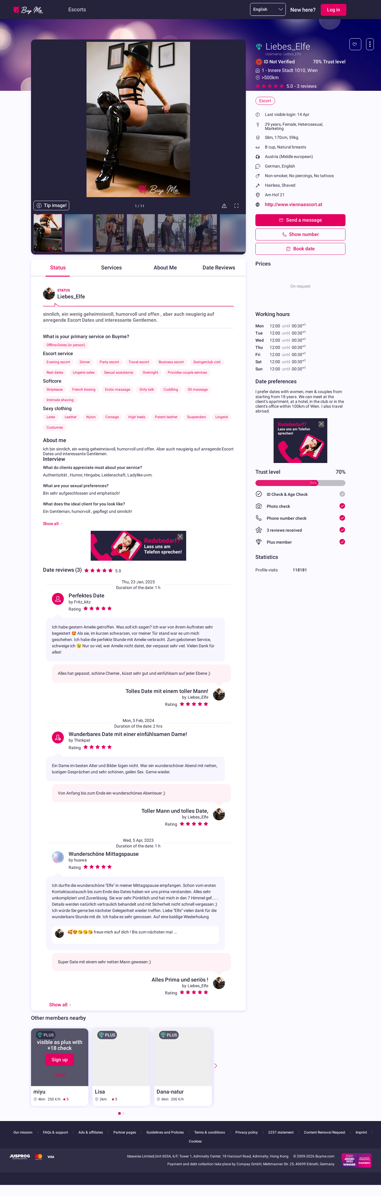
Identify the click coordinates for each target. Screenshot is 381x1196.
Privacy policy (246, 1132)
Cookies (195, 1141)
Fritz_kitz (82, 601)
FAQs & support (55, 1132)
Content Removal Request (324, 1132)
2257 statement (281, 1132)
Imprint (361, 1132)
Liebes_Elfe (198, 697)
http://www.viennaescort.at (293, 204)
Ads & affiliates (90, 1132)
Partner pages (124, 1132)
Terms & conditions (209, 1132)
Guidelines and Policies (165, 1132)
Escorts (77, 9)
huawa (80, 860)
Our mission (23, 1132)
